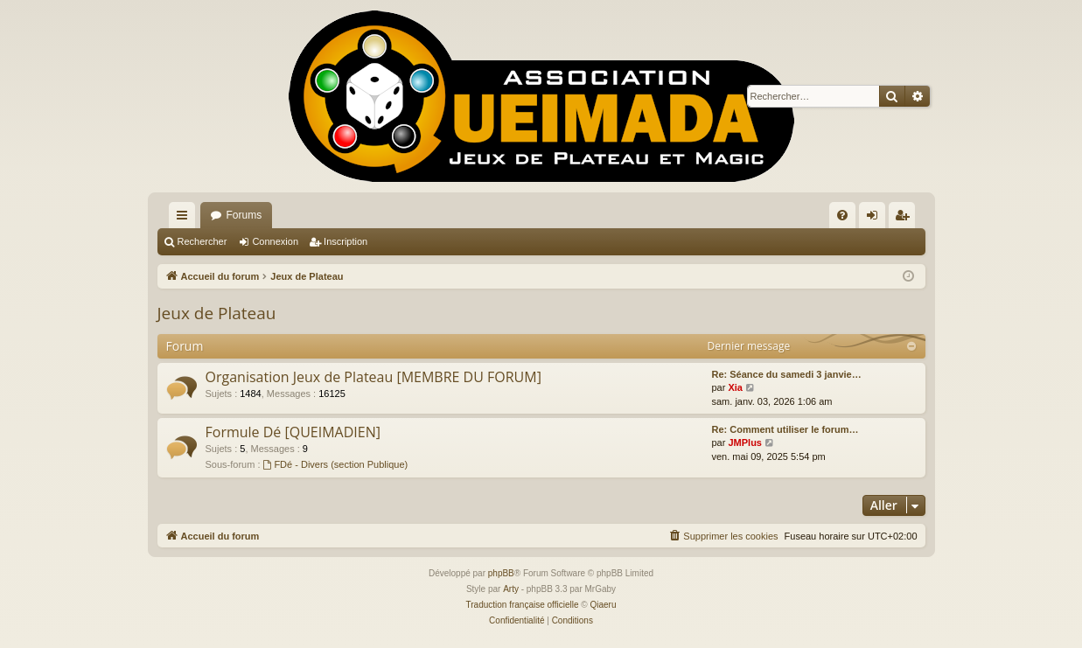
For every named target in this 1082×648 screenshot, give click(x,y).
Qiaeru (603, 605)
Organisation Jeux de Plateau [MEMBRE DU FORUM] (373, 377)
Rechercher (202, 241)
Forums (244, 215)
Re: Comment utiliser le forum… (785, 429)
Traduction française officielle (522, 605)
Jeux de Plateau (216, 313)
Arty (511, 589)
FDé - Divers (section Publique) (335, 464)
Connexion (275, 241)
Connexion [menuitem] (875, 218)
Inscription (345, 241)
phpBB (501, 573)
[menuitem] (842, 215)
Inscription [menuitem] (905, 218)
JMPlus (745, 442)
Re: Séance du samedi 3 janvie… (787, 374)
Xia (735, 387)
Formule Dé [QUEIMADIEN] (293, 432)
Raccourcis (185, 218)
